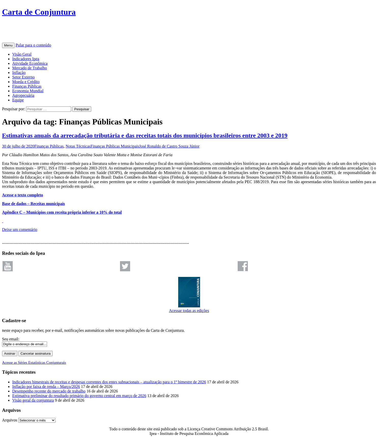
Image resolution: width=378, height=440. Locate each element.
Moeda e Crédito (26, 82)
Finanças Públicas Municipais (114, 146)
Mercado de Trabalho (29, 68)
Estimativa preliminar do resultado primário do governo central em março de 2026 (79, 396)
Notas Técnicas (78, 146)
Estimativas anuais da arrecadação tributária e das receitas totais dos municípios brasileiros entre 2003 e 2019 (145, 135)
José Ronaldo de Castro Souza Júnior (169, 146)
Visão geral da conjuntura (33, 400)
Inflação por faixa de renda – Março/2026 (46, 386)
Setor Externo (23, 77)
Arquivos (9, 420)
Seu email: (10, 339)
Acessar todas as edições (189, 308)
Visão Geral (22, 54)
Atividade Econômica (30, 63)
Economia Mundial (27, 91)
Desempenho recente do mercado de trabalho (48, 391)
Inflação (18, 72)
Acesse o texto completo (22, 195)
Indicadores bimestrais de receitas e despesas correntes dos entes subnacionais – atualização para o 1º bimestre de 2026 (109, 382)
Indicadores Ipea (25, 59)
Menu (8, 45)
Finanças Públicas (26, 86)
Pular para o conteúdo (33, 45)
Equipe (18, 100)
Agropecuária (23, 95)
